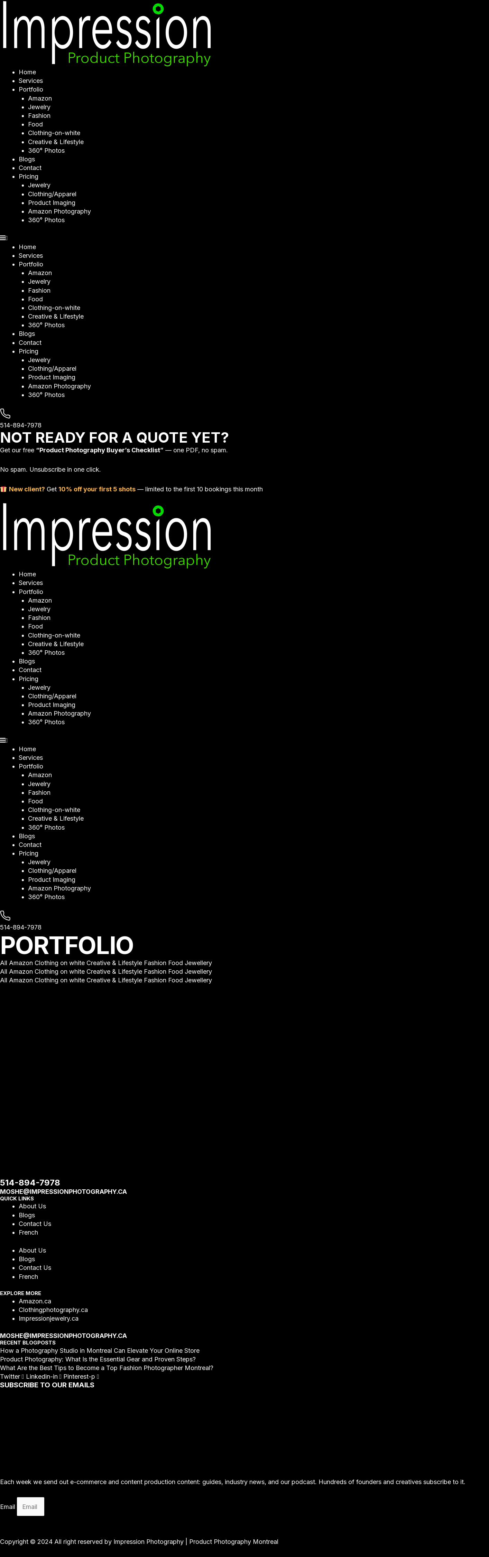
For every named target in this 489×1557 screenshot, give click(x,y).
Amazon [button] (22, 962)
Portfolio (31, 89)
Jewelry (39, 107)
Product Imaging (51, 202)
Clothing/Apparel (52, 194)
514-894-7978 (20, 425)
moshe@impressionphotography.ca (63, 1191)
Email (8, 1506)
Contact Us (35, 1223)
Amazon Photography (59, 211)
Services (31, 80)
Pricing (28, 176)
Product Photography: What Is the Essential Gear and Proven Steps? (98, 1359)
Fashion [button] (156, 962)
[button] (244, 238)
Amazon (40, 98)
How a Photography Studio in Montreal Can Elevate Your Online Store (100, 1350)
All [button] (4, 962)
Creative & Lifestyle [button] (115, 962)
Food (35, 124)
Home (27, 72)
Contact (30, 167)
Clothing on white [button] (60, 962)
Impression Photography (148, 1541)
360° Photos (46, 150)
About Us (32, 1206)
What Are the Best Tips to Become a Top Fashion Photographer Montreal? (106, 1367)
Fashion (39, 115)
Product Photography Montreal (233, 1541)
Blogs (27, 159)
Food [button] (176, 962)
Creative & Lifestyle (56, 141)
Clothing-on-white (54, 132)
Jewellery (198, 962)
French (28, 1232)
